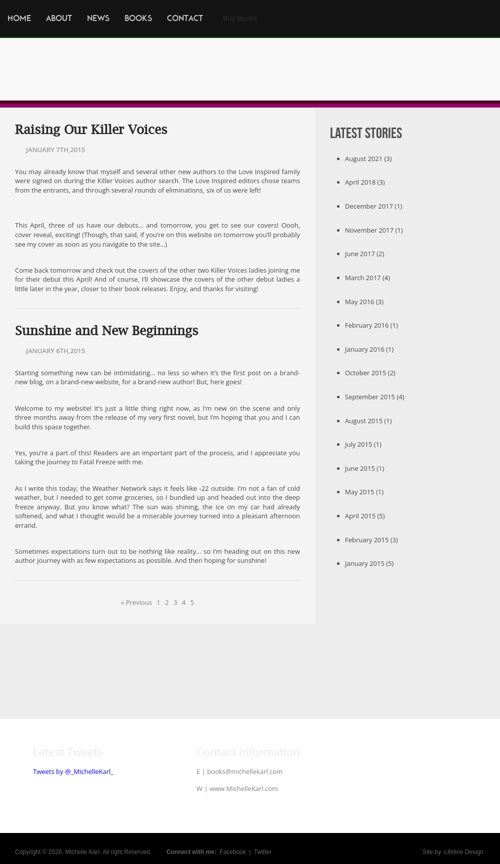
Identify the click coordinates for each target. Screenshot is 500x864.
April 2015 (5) (365, 515)
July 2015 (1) (363, 444)
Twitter (263, 851)
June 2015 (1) (364, 468)
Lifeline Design (464, 851)
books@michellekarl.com (244, 771)
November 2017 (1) (374, 230)
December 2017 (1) (373, 206)
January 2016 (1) (369, 349)
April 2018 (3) (365, 182)
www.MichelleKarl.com (244, 788)
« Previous (136, 602)
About (59, 18)
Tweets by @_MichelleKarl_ (73, 771)
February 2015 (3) (371, 539)
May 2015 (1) (364, 491)
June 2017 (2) (364, 253)
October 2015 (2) (370, 372)
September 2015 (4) (374, 396)
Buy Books (240, 18)
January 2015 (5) (369, 563)
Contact (185, 18)
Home (19, 18)
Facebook (233, 851)
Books (138, 18)
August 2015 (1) (368, 420)
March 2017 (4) (367, 277)
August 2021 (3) (368, 158)
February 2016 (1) (371, 325)
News (98, 18)
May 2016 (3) (364, 301)
